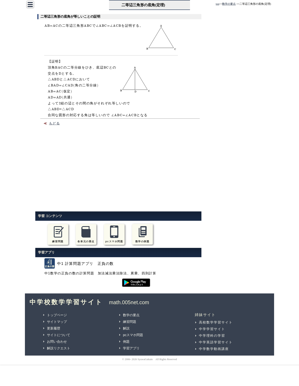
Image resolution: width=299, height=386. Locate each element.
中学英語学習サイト (216, 342)
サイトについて (58, 335)
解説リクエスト (58, 348)
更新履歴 (53, 328)
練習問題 (129, 321)
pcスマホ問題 (133, 335)
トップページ (57, 315)
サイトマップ (57, 321)
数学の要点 (229, 3)
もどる (54, 123)
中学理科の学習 (212, 335)
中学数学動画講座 (214, 349)
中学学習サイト (212, 329)
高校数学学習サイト (216, 322)
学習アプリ (131, 348)
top (217, 3)
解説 (126, 328)
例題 (126, 341)
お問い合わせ (57, 341)
